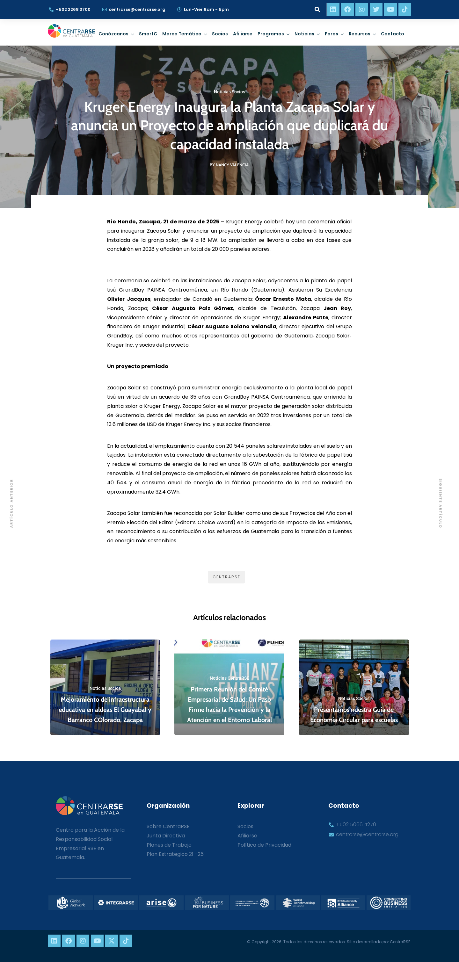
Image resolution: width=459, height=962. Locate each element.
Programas (271, 34)
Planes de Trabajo (169, 845)
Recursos (359, 34)
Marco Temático (181, 34)
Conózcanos (113, 34)
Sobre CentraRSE (168, 826)
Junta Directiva (166, 835)
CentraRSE (226, 577)
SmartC (148, 34)
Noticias (304, 34)
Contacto (392, 34)
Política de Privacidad (264, 845)
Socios (220, 34)
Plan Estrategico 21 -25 (175, 854)
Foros (331, 34)
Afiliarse (242, 34)
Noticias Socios (229, 91)
